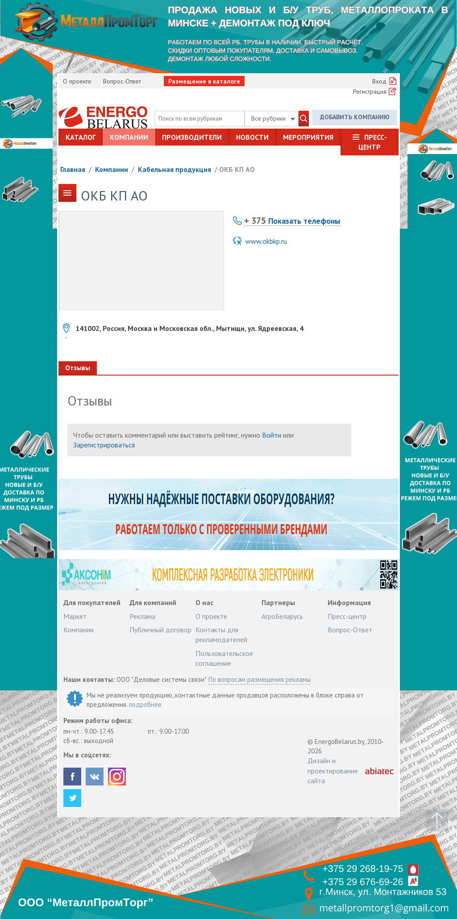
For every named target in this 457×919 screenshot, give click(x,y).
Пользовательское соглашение (224, 658)
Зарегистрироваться (104, 444)
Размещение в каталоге (204, 81)
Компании (129, 137)
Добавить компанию (355, 117)
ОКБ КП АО (237, 169)
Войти (271, 434)
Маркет (75, 616)
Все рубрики (273, 118)
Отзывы (77, 367)
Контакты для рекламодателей (221, 634)
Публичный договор (160, 629)
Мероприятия (308, 137)
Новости (252, 137)
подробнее (145, 704)
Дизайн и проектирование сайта (332, 770)
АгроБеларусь (282, 616)
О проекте (77, 81)
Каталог (81, 137)
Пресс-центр (372, 142)
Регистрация (369, 92)
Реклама (142, 616)
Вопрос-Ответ (122, 81)
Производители (192, 137)
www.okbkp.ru (266, 241)
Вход (379, 81)
